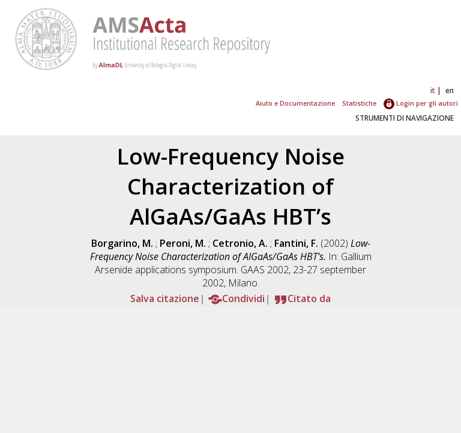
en (449, 90)
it (432, 90)
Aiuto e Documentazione (295, 102)
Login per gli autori (421, 102)
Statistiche (359, 102)
